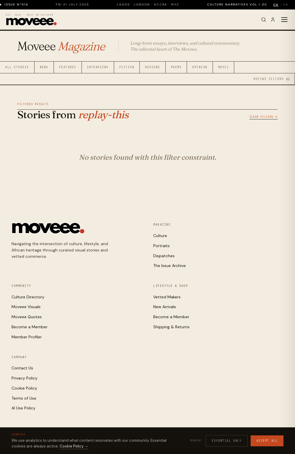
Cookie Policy (24, 388)
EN (276, 5)
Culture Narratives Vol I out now (248, 4)
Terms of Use (24, 398)
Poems (176, 67)
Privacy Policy (24, 378)
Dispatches (164, 255)
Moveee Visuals (26, 306)
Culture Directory (28, 297)
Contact (276, 440)
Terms (243, 440)
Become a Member (30, 326)
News (44, 67)
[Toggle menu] (284, 19)
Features (67, 67)
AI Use (258, 440)
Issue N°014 (21, 4)
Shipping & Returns (171, 326)
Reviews (152, 67)
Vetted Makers (167, 297)
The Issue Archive (169, 265)
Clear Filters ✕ (263, 117)
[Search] (263, 19)
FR (285, 5)
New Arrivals (164, 306)
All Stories (17, 67)
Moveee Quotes (27, 316)
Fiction (127, 67)
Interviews (98, 67)
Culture (160, 235)
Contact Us (22, 368)
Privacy (208, 440)
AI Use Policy (23, 408)
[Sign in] (272, 19)
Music (223, 67)
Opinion (199, 67)
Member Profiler (27, 336)
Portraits (161, 245)
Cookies (227, 440)
